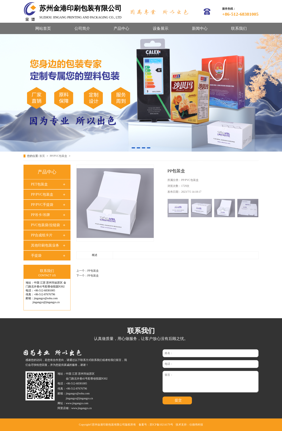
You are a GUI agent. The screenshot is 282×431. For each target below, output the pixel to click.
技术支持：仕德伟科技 (189, 424)
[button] (133, 147)
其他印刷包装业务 (45, 245)
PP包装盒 (93, 270)
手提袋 (36, 256)
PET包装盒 (39, 184)
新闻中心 (200, 28)
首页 (42, 156)
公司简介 (82, 28)
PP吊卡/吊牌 (40, 215)
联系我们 (239, 28)
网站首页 (43, 28)
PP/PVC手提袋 (42, 205)
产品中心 (121, 28)
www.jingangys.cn (81, 408)
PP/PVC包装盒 (59, 156)
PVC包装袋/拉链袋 (45, 225)
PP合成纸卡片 (41, 235)
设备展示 (160, 28)
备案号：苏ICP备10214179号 (156, 424)
